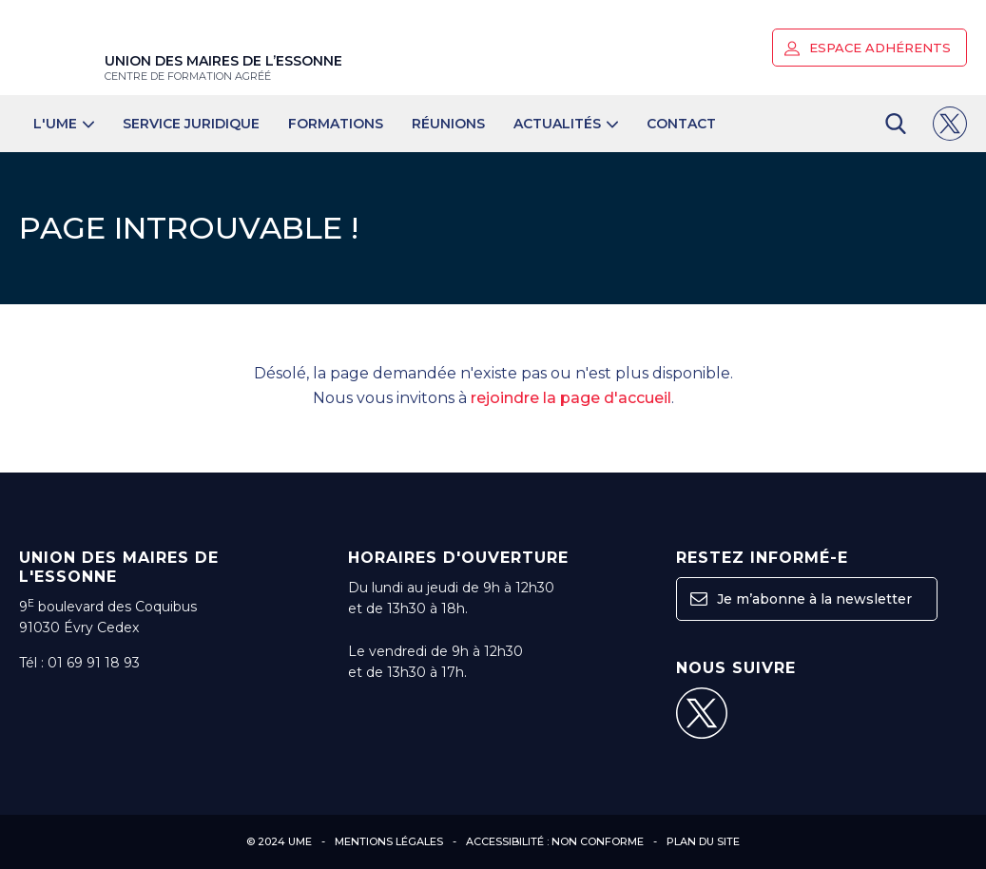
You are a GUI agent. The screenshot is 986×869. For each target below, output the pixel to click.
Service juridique (191, 123)
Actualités (565, 123)
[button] (792, 48)
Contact (681, 123)
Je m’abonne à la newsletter (801, 599)
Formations (335, 123)
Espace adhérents (867, 48)
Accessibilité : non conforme (555, 841)
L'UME (63, 123)
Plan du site (703, 841)
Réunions (448, 123)
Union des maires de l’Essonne (223, 67)
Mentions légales (389, 841)
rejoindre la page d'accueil (571, 398)
